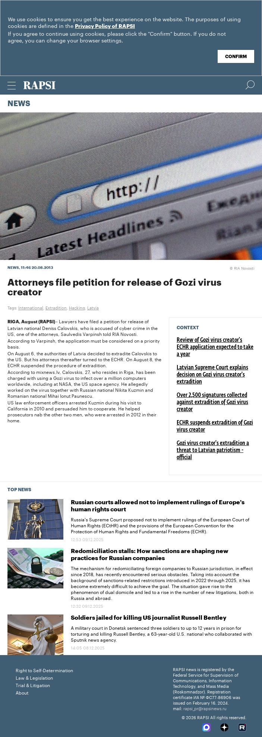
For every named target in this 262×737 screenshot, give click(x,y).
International (30, 307)
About (22, 692)
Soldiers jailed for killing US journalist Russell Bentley (149, 618)
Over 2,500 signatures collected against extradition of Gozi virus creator (212, 403)
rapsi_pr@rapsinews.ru (205, 708)
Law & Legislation (34, 677)
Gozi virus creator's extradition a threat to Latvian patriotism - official (213, 451)
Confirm (236, 56)
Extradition (56, 307)
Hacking (77, 307)
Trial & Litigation (33, 684)
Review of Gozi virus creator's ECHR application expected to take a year (215, 347)
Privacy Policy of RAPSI (105, 26)
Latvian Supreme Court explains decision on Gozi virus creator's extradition (212, 375)
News (18, 104)
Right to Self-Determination (44, 669)
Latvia (93, 307)
